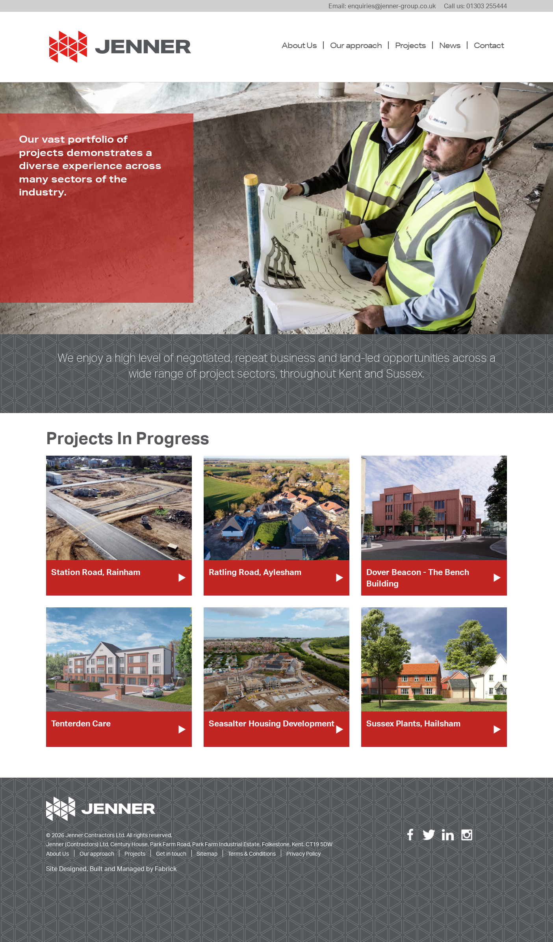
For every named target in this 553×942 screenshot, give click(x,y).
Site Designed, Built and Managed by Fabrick (111, 869)
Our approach (356, 45)
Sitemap (207, 853)
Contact (489, 45)
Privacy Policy (303, 853)
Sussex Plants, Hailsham (413, 723)
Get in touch (171, 853)
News (449, 45)
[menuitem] (302, 45)
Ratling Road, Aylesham (255, 572)
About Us (299, 45)
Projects (410, 45)
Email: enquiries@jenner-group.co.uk (382, 6)
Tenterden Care (81, 723)
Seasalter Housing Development (271, 723)
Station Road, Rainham (95, 572)
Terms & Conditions (252, 853)
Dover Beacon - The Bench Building (417, 577)
